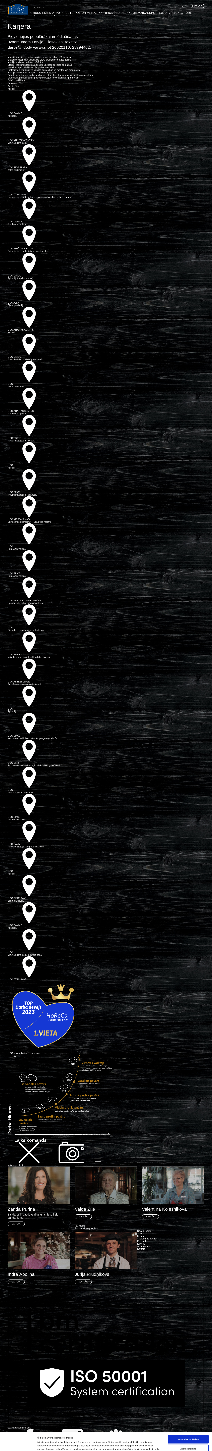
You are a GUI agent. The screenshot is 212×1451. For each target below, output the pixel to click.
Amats (11, 86)
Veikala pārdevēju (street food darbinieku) (29, 657)
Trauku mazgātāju (17, 224)
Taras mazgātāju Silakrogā (21, 440)
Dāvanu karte (144, 1231)
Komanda (142, 1241)
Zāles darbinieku (16, 170)
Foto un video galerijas (86, 1228)
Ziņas (131, 12)
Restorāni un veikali (74, 12)
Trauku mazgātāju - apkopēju (22, 495)
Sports (142, 12)
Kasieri (11, 89)
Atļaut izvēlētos (188, 1430)
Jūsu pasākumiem (114, 12)
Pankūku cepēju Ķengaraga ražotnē (26, 846)
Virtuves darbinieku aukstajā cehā (25, 955)
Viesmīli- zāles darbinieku (21, 792)
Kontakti (141, 1249)
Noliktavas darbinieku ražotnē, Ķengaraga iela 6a (32, 738)
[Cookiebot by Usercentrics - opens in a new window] (18, 1445)
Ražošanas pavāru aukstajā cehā (24, 684)
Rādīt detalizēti (155, 1445)
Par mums (80, 1226)
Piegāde (197, 6)
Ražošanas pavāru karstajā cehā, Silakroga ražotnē (34, 765)
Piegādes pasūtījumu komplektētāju (26, 630)
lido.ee (183, 6)
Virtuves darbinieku (17, 143)
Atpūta (55, 12)
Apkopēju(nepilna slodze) (20, 278)
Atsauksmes (143, 1246)
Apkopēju (12, 116)
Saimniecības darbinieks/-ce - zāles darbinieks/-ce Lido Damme (40, 197)
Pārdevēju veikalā (17, 549)
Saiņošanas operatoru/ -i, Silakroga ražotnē (30, 522)
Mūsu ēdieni (40, 12)
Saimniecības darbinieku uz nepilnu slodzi (29, 251)
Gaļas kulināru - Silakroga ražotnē (25, 359)
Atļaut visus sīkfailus (188, 1421)
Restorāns (13, 83)
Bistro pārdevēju (16, 305)
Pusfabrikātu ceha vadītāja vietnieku (26, 603)
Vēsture (141, 1233)
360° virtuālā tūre (161, 12)
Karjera (96, 12)
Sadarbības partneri (147, 1238)
